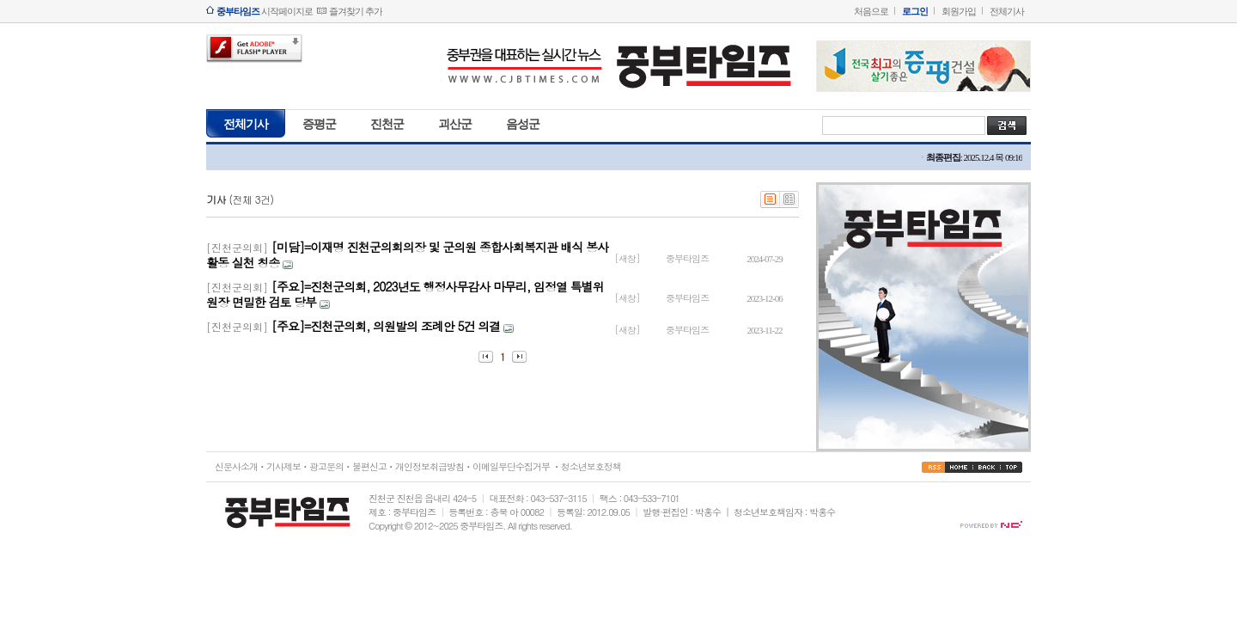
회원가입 (958, 11)
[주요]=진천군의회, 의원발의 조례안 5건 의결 (385, 325)
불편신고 (369, 466)
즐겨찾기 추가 (355, 11)
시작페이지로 (264, 11)
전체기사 (1007, 11)
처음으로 (871, 11)
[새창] (627, 258)
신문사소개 (236, 466)
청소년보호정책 (591, 466)
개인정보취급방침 (429, 466)
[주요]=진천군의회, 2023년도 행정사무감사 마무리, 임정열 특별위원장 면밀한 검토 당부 (405, 294)
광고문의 (326, 466)
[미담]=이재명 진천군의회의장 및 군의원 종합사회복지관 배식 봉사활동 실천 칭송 (407, 254)
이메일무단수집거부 (511, 466)
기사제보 (283, 466)
